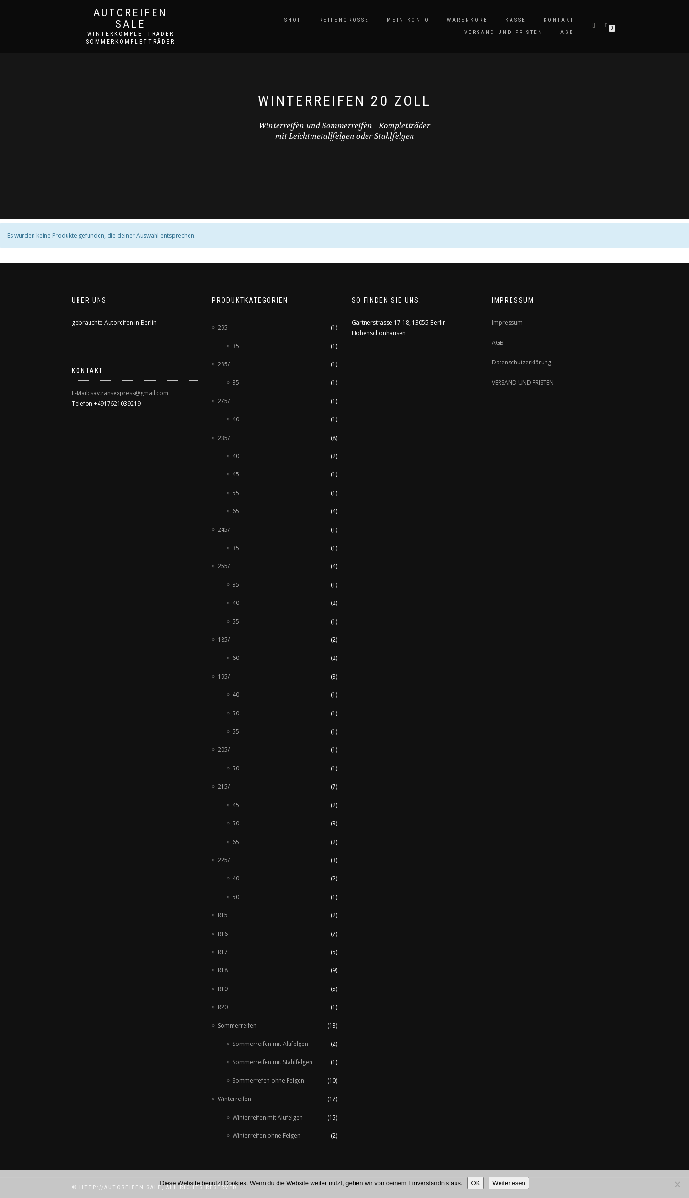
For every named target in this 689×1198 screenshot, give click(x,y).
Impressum (507, 323)
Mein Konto (408, 20)
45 (236, 474)
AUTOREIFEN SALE (130, 18)
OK (475, 1183)
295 (223, 327)
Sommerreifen (237, 1026)
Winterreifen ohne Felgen (266, 1136)
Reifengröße (344, 20)
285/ (224, 364)
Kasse (515, 20)
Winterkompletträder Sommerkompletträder (130, 38)
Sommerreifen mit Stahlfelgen (272, 1062)
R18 (223, 970)
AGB (567, 32)
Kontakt (559, 20)
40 (236, 419)
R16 (223, 934)
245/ (224, 530)
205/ (224, 750)
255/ (224, 566)
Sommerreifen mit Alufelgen (270, 1044)
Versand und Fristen (503, 32)
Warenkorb (467, 20)
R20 (223, 1007)
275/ (224, 401)
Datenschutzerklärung (521, 362)
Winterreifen (234, 1099)
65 (236, 511)
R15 (223, 915)
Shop (293, 20)
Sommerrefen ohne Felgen (268, 1081)
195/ (224, 676)
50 (236, 713)
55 (236, 493)
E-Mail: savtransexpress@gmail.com (120, 393)
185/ (224, 640)
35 (236, 346)
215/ (224, 786)
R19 (223, 989)
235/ (224, 438)
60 (236, 658)
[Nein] (677, 1184)
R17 (223, 952)
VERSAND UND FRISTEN (523, 382)
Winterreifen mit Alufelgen (268, 1117)
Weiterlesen (508, 1183)
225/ (224, 860)
